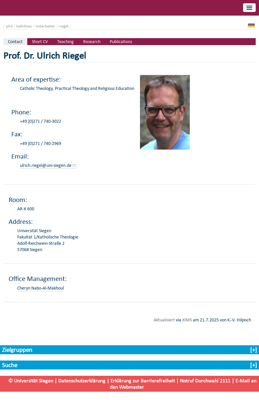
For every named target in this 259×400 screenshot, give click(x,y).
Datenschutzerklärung (81, 380)
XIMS (187, 320)
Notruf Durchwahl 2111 (205, 380)
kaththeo (24, 26)
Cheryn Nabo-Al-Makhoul (40, 288)
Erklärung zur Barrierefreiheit (142, 380)
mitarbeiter (45, 26)
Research (91, 41)
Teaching (65, 41)
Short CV (40, 41)
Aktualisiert (164, 320)
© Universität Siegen (30, 380)
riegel (63, 26)
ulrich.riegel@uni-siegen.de (45, 165)
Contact (15, 41)
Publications (121, 41)
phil (9, 26)
